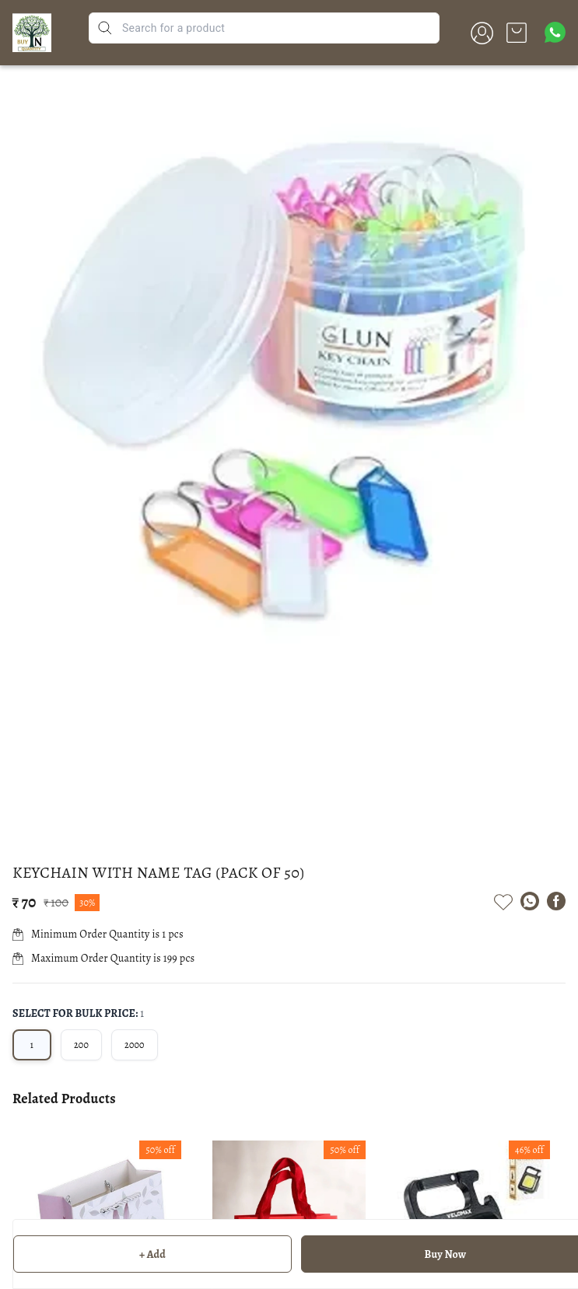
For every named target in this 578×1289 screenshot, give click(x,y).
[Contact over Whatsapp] (555, 32)
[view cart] (516, 32)
